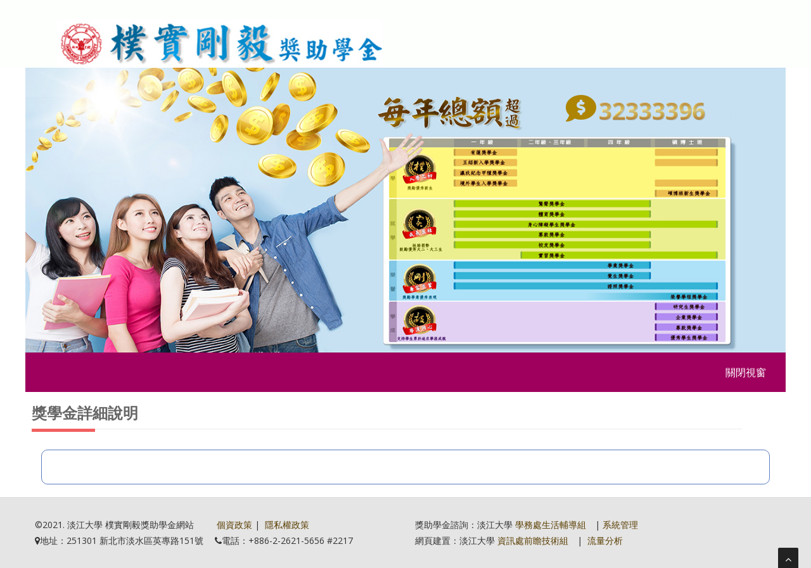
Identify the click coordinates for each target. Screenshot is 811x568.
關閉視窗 (745, 372)
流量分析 (605, 540)
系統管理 (620, 525)
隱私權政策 (287, 525)
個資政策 (234, 525)
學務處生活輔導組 (550, 525)
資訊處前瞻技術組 (532, 540)
